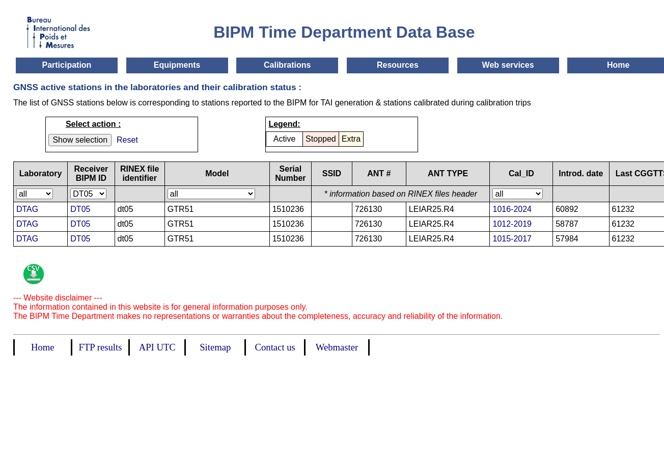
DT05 (80, 209)
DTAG (27, 209)
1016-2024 (512, 209)
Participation (66, 65)
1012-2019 (512, 224)
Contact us (275, 347)
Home (618, 65)
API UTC (157, 347)
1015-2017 (512, 238)
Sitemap (215, 347)
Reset (127, 139)
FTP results (100, 347)
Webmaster (337, 347)
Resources (398, 65)
